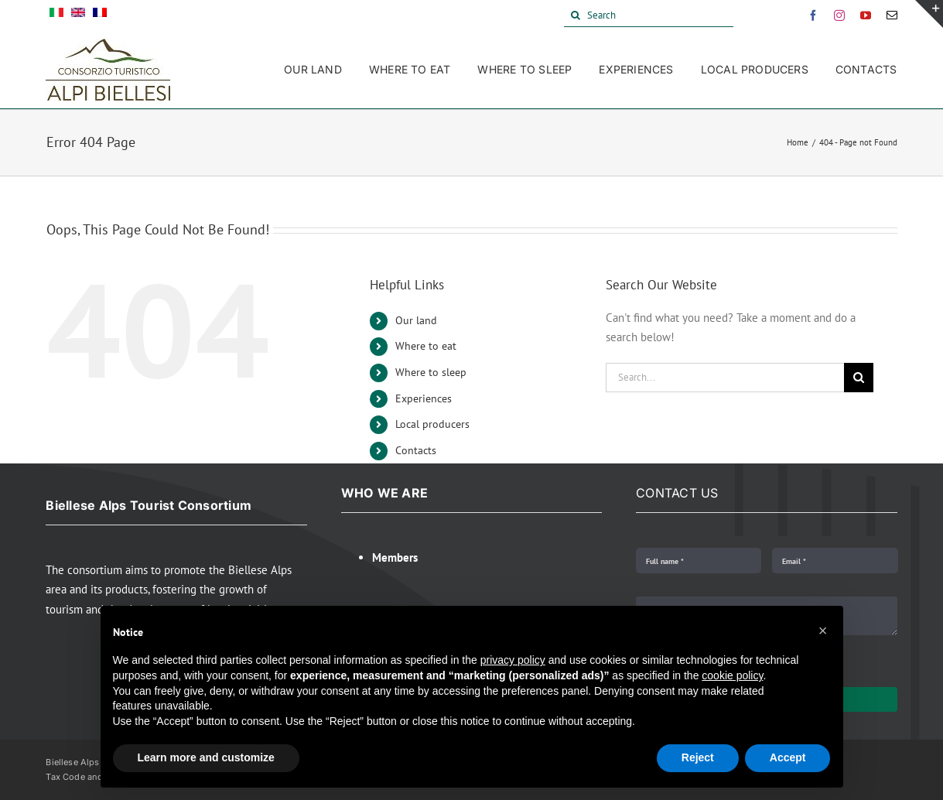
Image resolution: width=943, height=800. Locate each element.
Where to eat (425, 346)
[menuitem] (56, 15)
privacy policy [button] (512, 660)
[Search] (648, 15)
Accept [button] (788, 757)
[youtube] (865, 15)
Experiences (423, 398)
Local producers (432, 424)
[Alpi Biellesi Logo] (108, 44)
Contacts (415, 450)
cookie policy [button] (732, 675)
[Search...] (725, 377)
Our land (416, 320)
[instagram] (839, 15)
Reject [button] (698, 757)
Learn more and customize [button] (206, 757)
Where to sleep (430, 372)
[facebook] (813, 15)
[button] (823, 630)
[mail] (892, 15)
